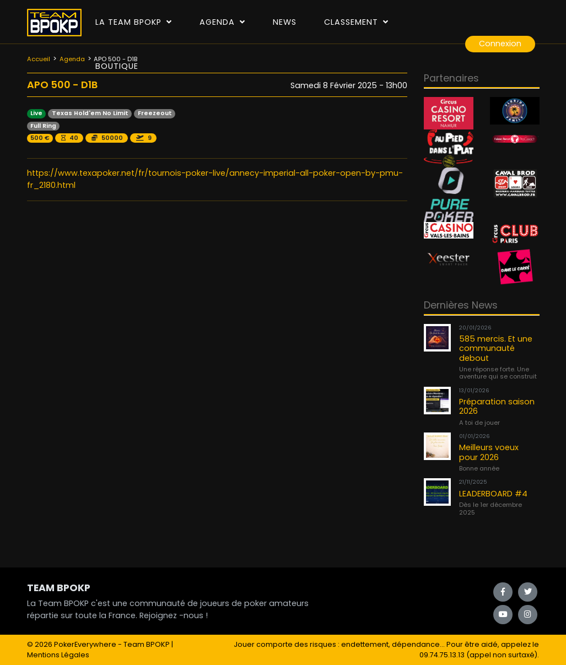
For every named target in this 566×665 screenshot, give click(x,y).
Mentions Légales (58, 654)
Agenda (222, 22)
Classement (356, 22)
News (285, 22)
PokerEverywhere (85, 644)
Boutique (116, 66)
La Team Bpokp (133, 22)
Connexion (500, 43)
